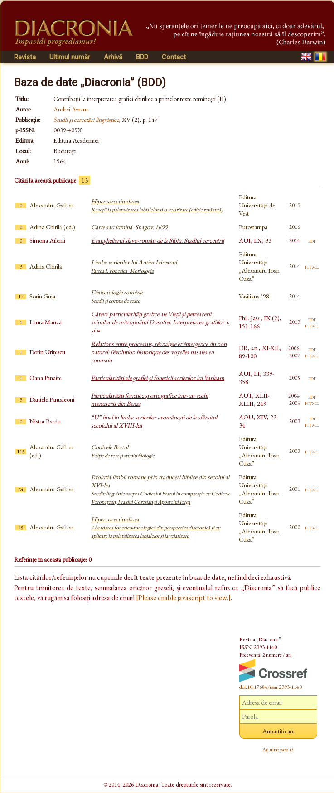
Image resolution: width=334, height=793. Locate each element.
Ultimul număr (69, 57)
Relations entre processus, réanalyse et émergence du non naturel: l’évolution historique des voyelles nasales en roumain (159, 352)
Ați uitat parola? (278, 749)
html (312, 266)
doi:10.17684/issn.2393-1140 (270, 687)
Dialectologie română (117, 296)
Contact (174, 57)
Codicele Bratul (123, 451)
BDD (142, 57)
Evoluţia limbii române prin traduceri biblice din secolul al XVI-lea (160, 489)
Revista (25, 57)
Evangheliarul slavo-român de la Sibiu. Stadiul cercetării (157, 240)
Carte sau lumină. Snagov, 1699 (129, 227)
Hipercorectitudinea (157, 205)
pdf (312, 240)
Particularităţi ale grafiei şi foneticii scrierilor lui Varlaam (157, 378)
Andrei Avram (70, 109)
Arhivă (113, 57)
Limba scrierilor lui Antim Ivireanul (134, 266)
